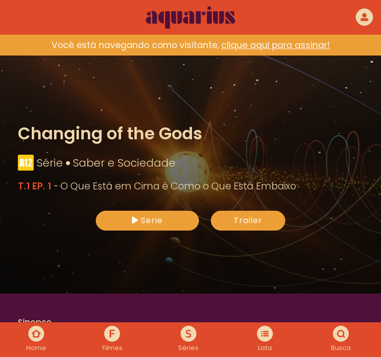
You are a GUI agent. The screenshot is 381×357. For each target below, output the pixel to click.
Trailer (248, 220)
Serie (147, 220)
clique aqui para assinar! (275, 45)
